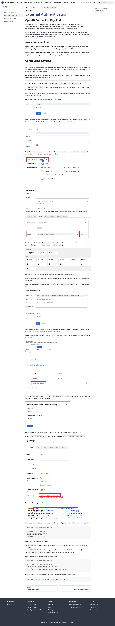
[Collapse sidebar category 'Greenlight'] (21, 6)
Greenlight (48, 2)
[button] (12, 9)
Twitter (93, 607)
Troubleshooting (53, 612)
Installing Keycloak (99, 10)
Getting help (52, 610)
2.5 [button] (82, 2)
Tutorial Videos (74, 607)
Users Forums (32, 607)
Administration (38, 2)
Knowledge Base (75, 605)
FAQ (49, 607)
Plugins (65, 2)
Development (28, 2)
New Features (57, 2)
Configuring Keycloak (100, 13)
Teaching (19, 2)
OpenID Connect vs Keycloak (102, 8)
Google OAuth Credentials (66, 274)
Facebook (94, 605)
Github (9, 605)
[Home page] (26, 7)
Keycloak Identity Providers (47, 36)
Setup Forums (32, 605)
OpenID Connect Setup (68, 28)
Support (72, 2)
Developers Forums (34, 610)
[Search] (106, 2)
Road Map (51, 605)
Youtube (93, 610)
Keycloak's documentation (42, 77)
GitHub (89, 2)
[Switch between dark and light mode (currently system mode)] (94, 2)
